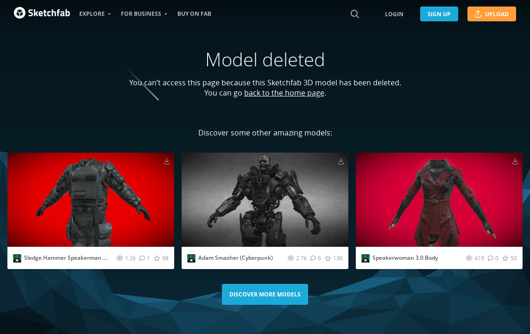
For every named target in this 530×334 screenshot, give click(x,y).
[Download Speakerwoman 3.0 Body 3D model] (515, 161)
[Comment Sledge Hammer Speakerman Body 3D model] (144, 258)
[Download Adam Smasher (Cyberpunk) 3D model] (341, 161)
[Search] (355, 14)
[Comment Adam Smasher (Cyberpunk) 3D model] (315, 258)
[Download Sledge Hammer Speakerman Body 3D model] (167, 161)
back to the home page (284, 93)
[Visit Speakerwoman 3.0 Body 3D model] (439, 200)
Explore (92, 14)
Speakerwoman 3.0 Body (405, 258)
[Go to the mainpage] (42, 14)
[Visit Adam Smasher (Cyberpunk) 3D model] (265, 200)
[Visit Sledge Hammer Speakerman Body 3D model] (90, 200)
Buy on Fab (194, 14)
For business (141, 14)
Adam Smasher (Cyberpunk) (235, 258)
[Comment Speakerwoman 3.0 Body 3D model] (493, 258)
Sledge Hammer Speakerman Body (70, 258)
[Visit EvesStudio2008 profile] (17, 258)
